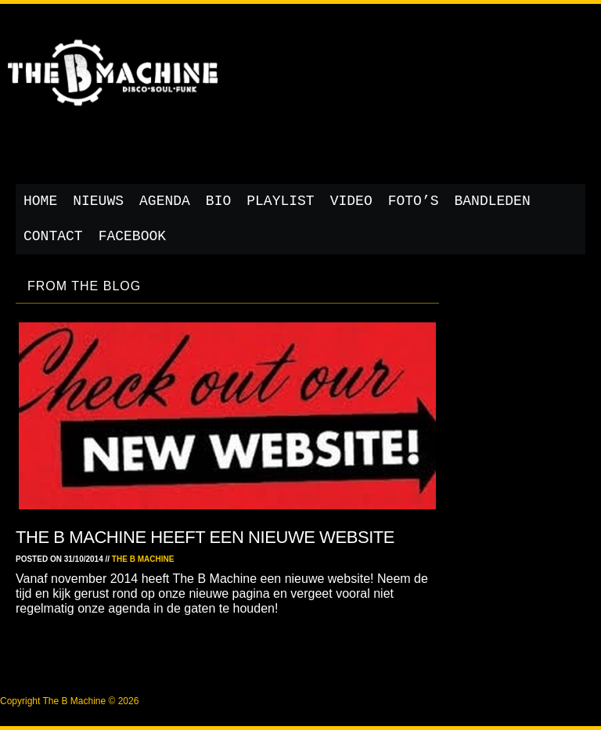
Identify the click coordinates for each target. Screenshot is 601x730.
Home (40, 201)
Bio (218, 201)
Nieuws (98, 201)
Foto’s (413, 201)
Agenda (164, 201)
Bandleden (493, 201)
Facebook (132, 236)
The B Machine (143, 559)
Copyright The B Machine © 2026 (69, 701)
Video (351, 201)
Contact (53, 236)
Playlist (280, 201)
